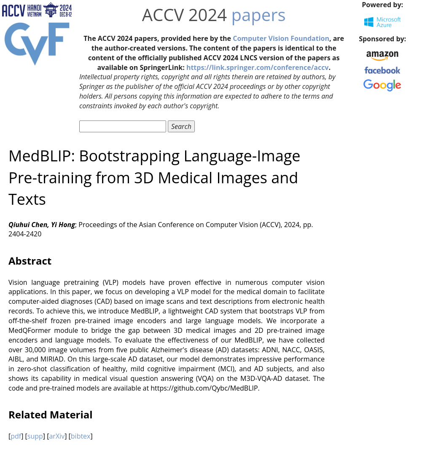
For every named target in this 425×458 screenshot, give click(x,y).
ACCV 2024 (184, 14)
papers (258, 14)
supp (35, 436)
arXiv (57, 436)
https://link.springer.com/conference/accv (257, 67)
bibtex (81, 436)
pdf (16, 436)
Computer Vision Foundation (281, 38)
